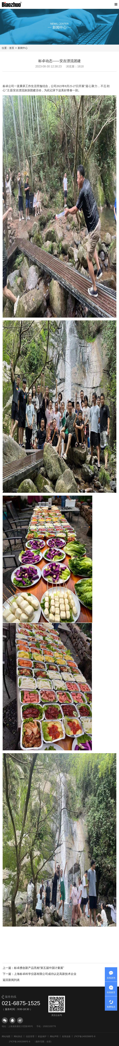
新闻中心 (23, 48)
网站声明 (54, 1036)
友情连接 (66, 1036)
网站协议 (18, 1036)
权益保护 (42, 1036)
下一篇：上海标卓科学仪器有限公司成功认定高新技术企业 (39, 973)
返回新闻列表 (11, 979)
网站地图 (6, 1036)
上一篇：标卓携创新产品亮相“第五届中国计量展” (33, 967)
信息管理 (30, 1036)
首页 (11, 48)
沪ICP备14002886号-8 (84, 1036)
